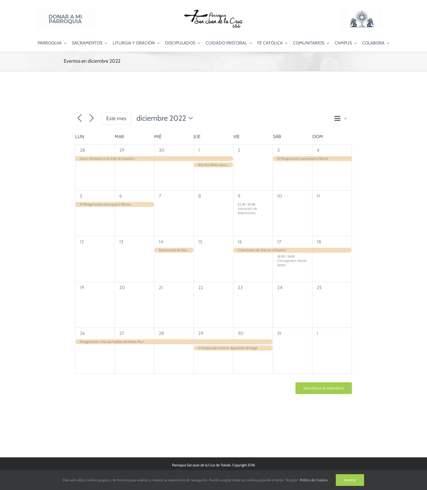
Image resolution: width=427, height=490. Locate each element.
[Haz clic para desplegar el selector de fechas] (166, 118)
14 (161, 241)
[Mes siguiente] (91, 118)
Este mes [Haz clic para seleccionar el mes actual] (116, 118)
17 (279, 241)
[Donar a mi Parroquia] (65, 10)
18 (319, 241)
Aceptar (350, 479)
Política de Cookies (314, 480)
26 (82, 333)
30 (161, 150)
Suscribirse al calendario (323, 388)
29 (121, 150)
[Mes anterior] (79, 118)
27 (121, 333)
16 (240, 241)
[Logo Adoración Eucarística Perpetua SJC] (361, 10)
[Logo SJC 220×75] (213, 10)
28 (82, 150)
